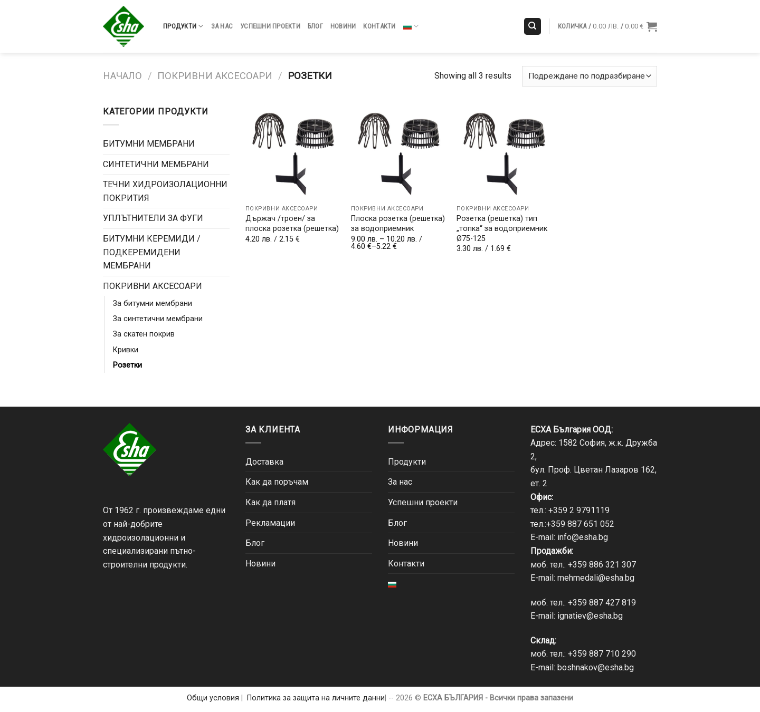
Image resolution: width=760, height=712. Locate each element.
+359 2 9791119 (579, 510)
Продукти (183, 26)
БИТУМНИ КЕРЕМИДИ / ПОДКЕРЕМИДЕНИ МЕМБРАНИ (152, 252)
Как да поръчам (276, 482)
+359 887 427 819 (602, 603)
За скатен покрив (144, 334)
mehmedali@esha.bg (595, 578)
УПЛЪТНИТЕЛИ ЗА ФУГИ (153, 218)
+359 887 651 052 (580, 524)
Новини (343, 26)
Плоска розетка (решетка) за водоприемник (398, 223)
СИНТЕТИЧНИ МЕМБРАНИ (156, 164)
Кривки (125, 349)
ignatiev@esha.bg (590, 616)
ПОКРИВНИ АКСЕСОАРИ (214, 75)
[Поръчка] (589, 76)
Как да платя (270, 502)
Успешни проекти (270, 26)
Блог (315, 26)
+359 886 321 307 (602, 565)
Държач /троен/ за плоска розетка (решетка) (292, 223)
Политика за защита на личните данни (316, 698)
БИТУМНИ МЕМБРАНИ (149, 144)
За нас (222, 26)
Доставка (264, 462)
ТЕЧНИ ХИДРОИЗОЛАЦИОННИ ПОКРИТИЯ (165, 191)
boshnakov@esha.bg (595, 667)
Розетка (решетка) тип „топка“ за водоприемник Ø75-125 (502, 228)
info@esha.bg (582, 537)
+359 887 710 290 (602, 654)
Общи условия (213, 698)
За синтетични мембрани (158, 318)
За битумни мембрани (152, 303)
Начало (122, 75)
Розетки (127, 365)
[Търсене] (533, 26)
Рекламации (270, 523)
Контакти (379, 26)
